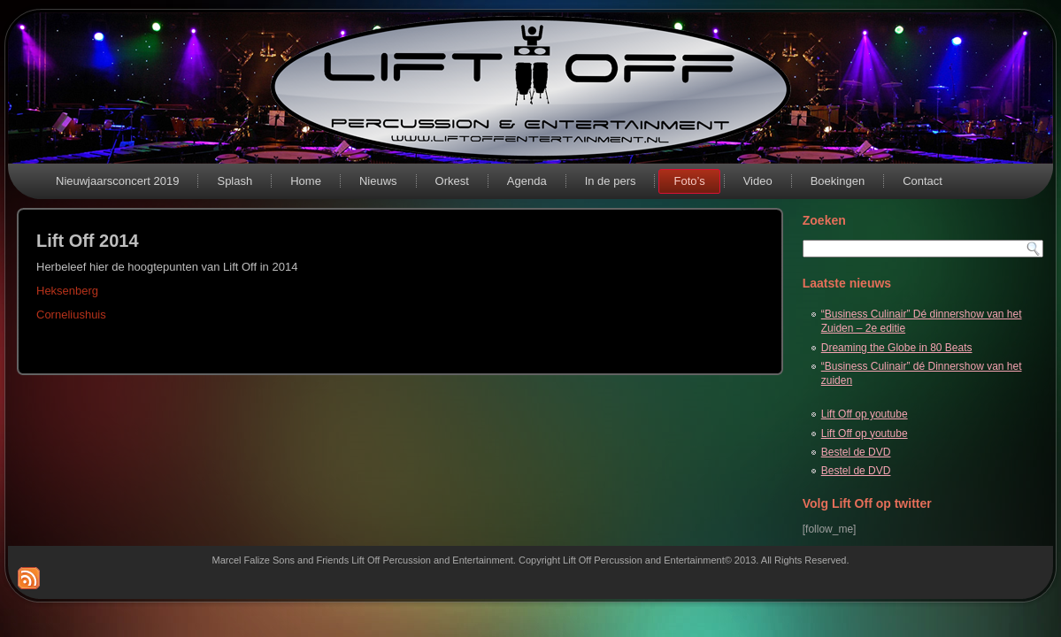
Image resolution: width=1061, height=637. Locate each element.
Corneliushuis (71, 314)
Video (758, 181)
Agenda (527, 181)
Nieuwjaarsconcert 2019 (117, 181)
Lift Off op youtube (864, 414)
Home (305, 181)
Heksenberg (67, 290)
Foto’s (688, 181)
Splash (234, 181)
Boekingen (838, 181)
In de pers (610, 181)
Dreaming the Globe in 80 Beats (897, 348)
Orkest (452, 181)
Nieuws (378, 181)
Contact (922, 181)
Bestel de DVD (856, 452)
